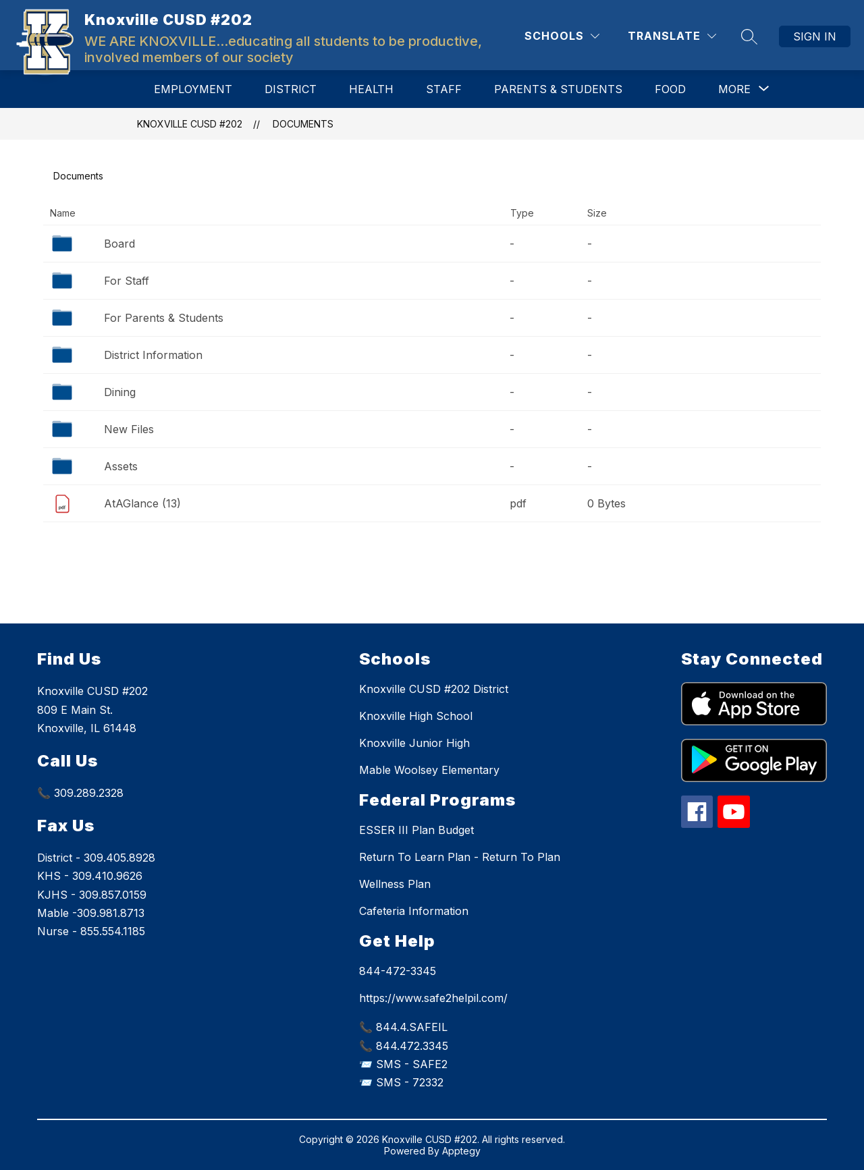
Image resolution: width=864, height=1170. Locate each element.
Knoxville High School (416, 716)
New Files (129, 429)
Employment (193, 89)
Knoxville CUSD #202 (189, 124)
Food (670, 89)
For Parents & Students (163, 318)
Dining (120, 392)
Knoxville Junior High (414, 743)
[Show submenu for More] (734, 89)
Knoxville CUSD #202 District (433, 689)
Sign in (814, 36)
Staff (444, 89)
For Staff (126, 280)
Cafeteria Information (413, 911)
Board (119, 243)
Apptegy (461, 1151)
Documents (303, 124)
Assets (121, 466)
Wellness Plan (395, 884)
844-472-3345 (397, 971)
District (291, 89)
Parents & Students (558, 89)
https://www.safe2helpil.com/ (433, 998)
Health (371, 89)
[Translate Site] (672, 36)
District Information (153, 355)
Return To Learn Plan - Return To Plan (459, 857)
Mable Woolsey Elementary (429, 770)
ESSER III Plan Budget (416, 830)
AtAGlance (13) (142, 503)
